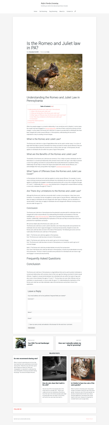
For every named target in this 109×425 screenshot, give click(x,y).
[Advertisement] (54, 30)
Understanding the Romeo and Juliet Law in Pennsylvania (43, 109)
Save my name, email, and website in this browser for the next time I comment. (50, 326)
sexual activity (67, 166)
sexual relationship (51, 128)
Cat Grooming (43, 11)
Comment (31, 299)
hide (52, 106)
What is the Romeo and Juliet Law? (40, 111)
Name (30, 314)
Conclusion (33, 119)
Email (30, 320)
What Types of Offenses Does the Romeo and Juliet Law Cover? (47, 115)
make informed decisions (42, 216)
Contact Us (70, 11)
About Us (61, 11)
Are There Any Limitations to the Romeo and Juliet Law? (45, 117)
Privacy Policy (89, 420)
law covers (46, 184)
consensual (59, 166)
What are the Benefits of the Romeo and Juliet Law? (44, 113)
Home (35, 11)
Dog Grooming (53, 11)
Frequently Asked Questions (35, 120)
